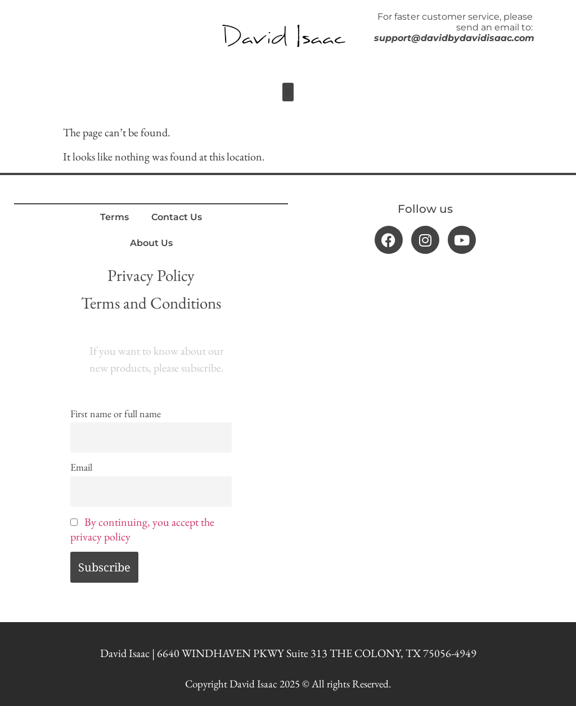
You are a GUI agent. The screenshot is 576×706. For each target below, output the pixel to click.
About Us (151, 243)
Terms (114, 217)
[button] (287, 92)
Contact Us (176, 217)
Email (81, 467)
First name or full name (115, 413)
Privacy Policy (151, 275)
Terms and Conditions (151, 303)
